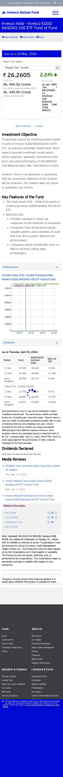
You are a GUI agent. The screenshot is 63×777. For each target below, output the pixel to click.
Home (10, 3)
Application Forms (39, 676)
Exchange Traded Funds (12, 647)
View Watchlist (10, 37)
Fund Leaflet (11, 517)
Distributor (28, 3)
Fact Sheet (10, 512)
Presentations (37, 688)
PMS (37, 3)
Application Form (13, 522)
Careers (35, 651)
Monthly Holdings (39, 684)
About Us (18, 3)
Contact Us (45, 3)
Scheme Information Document (45, 696)
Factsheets (36, 680)
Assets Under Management (43, 647)
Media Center (37, 659)
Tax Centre (6, 688)
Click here (13, 439)
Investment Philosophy (41, 643)
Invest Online (27, 37)
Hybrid (4, 651)
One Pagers (36, 692)
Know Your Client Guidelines (13, 684)
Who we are (36, 636)
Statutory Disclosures (41, 663)
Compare (39, 126)
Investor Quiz (7, 680)
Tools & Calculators (10, 696)
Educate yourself (9, 676)
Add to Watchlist (23, 126)
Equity (4, 636)
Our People (36, 640)
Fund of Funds (7, 643)
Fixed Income (7, 640)
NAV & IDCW (11, 526)
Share (40, 37)
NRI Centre (6, 692)
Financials (36, 655)
